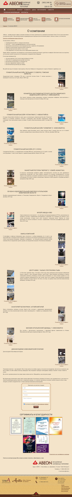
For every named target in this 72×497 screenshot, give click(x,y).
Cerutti (62, 485)
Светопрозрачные (65, 488)
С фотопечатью (65, 486)
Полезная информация (12, 12)
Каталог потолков (11, 19)
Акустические (64, 491)
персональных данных (42, 404)
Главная (4, 9)
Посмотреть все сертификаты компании (59, 454)
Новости (51, 9)
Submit (36, 406)
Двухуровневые (65, 489)
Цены (34, 9)
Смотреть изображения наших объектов (13, 38)
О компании (11, 9)
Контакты (24, 12)
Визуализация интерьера (24, 19)
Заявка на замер (49, 19)
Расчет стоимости (36, 19)
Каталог (20, 9)
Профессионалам (63, 18)
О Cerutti (27, 9)
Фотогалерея (41, 9)
